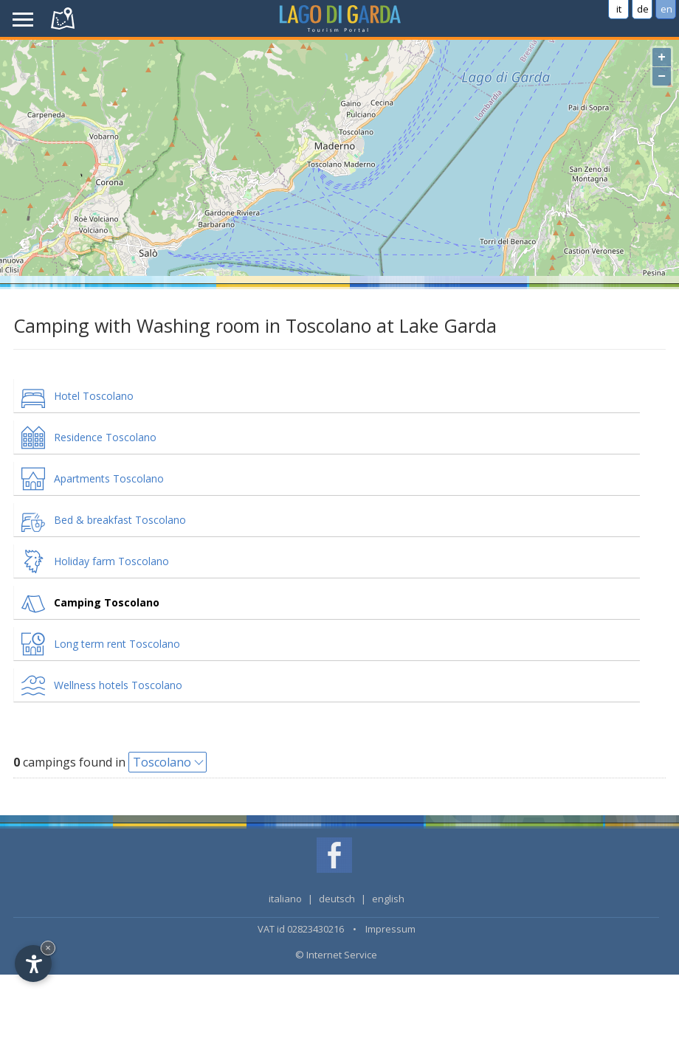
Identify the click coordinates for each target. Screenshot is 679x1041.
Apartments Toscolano (109, 478)
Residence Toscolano (105, 437)
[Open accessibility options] (33, 963)
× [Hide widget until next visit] (48, 947)
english (388, 898)
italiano (285, 898)
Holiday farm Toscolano (111, 561)
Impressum (390, 928)
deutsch (337, 898)
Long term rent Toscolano (117, 644)
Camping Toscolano (106, 602)
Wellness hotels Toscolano (118, 685)
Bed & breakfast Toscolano (120, 520)
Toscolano (162, 762)
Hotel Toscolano (94, 396)
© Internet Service (336, 954)
